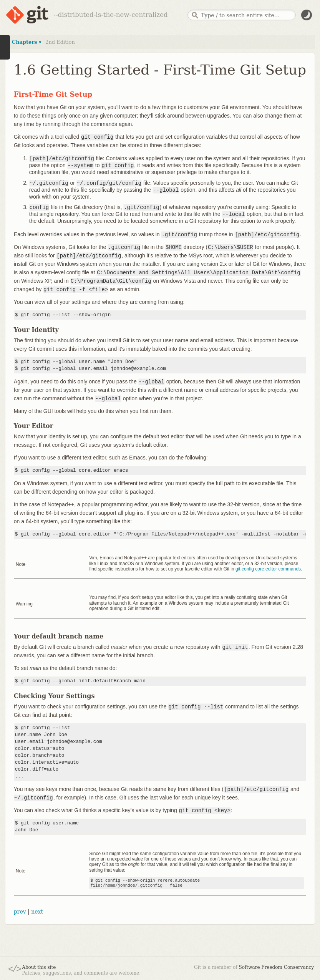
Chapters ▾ (26, 42)
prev (20, 912)
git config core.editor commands (268, 569)
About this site (39, 967)
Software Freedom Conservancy (276, 967)
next (37, 912)
